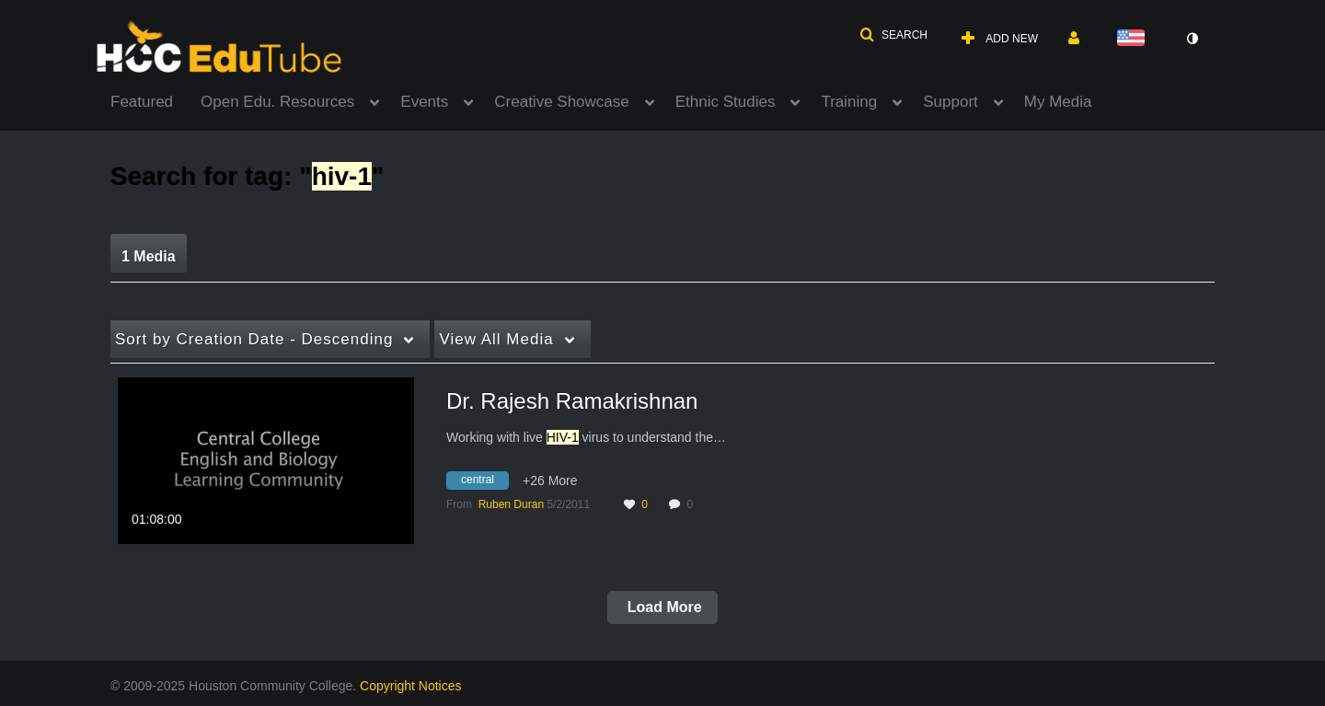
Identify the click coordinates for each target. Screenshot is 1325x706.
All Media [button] (496, 339)
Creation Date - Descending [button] (254, 339)
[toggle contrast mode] (1192, 38)
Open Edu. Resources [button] (277, 101)
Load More (662, 607)
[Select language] (1134, 39)
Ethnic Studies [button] (725, 101)
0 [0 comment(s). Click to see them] (692, 504)
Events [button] (424, 101)
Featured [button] (141, 101)
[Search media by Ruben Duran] (511, 504)
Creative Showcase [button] (561, 101)
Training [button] (849, 101)
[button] (893, 35)
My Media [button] (1058, 101)
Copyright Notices (411, 685)
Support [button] (950, 101)
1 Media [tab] (148, 256)
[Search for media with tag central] (484, 483)
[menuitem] (155, 100)
